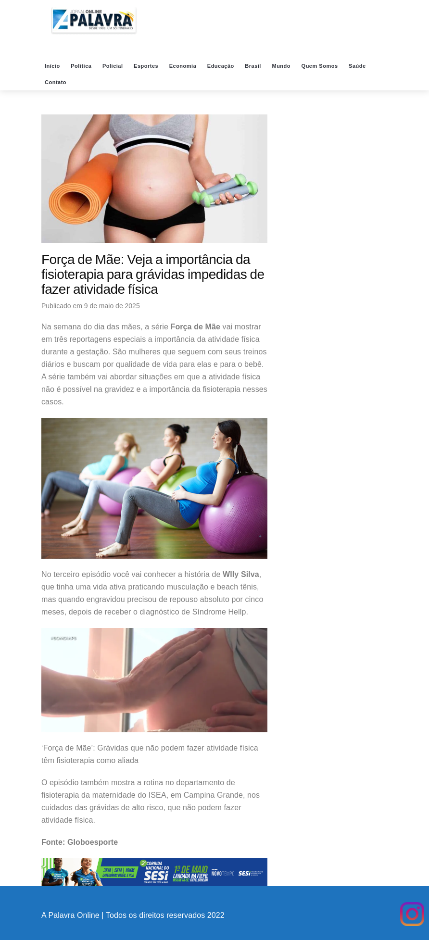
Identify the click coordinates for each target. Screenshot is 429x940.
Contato (56, 82)
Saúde (358, 66)
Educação (221, 66)
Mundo (282, 66)
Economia (183, 66)
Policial (113, 66)
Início (53, 66)
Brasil (254, 66)
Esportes (147, 66)
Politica (82, 66)
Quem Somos (321, 66)
